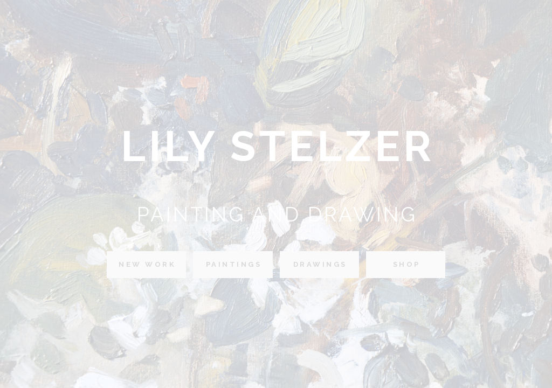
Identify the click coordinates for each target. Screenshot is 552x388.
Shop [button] (406, 264)
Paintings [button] (233, 264)
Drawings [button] (320, 264)
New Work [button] (147, 264)
